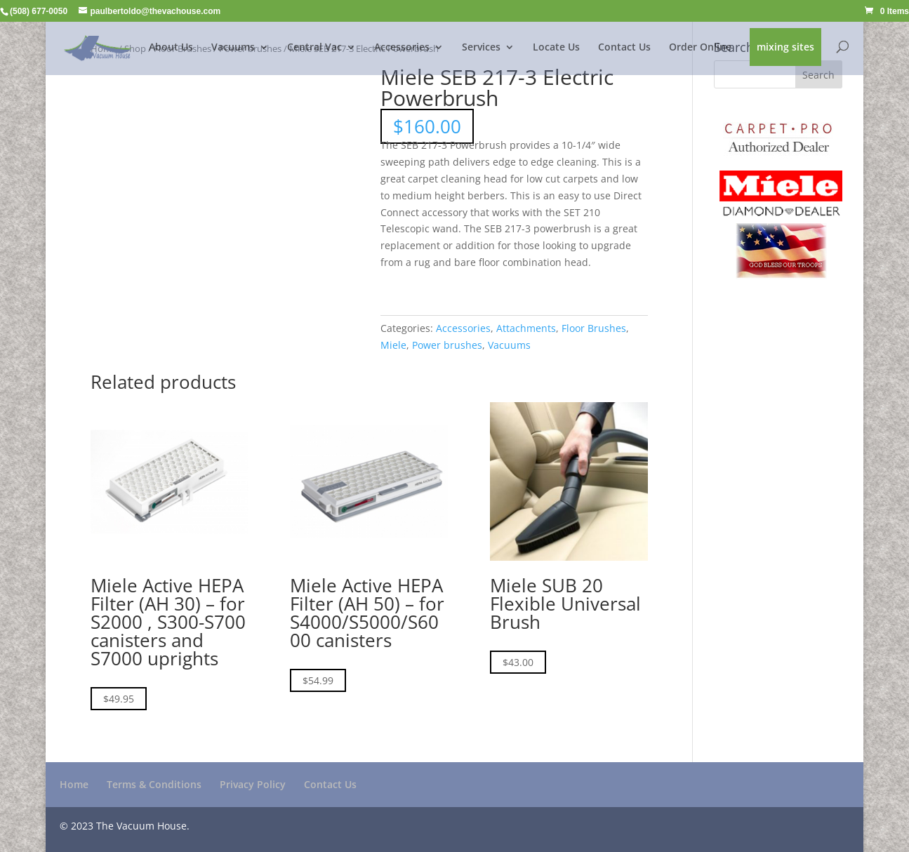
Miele (393, 345)
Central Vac (314, 47)
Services (481, 47)
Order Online (700, 47)
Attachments (526, 328)
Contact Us (624, 47)
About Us (171, 47)
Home (74, 784)
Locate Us (556, 47)
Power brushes (447, 345)
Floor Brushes (594, 328)
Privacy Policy (253, 784)
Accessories (402, 47)
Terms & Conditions (154, 784)
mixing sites (785, 47)
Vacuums (233, 47)
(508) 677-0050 (38, 11)
